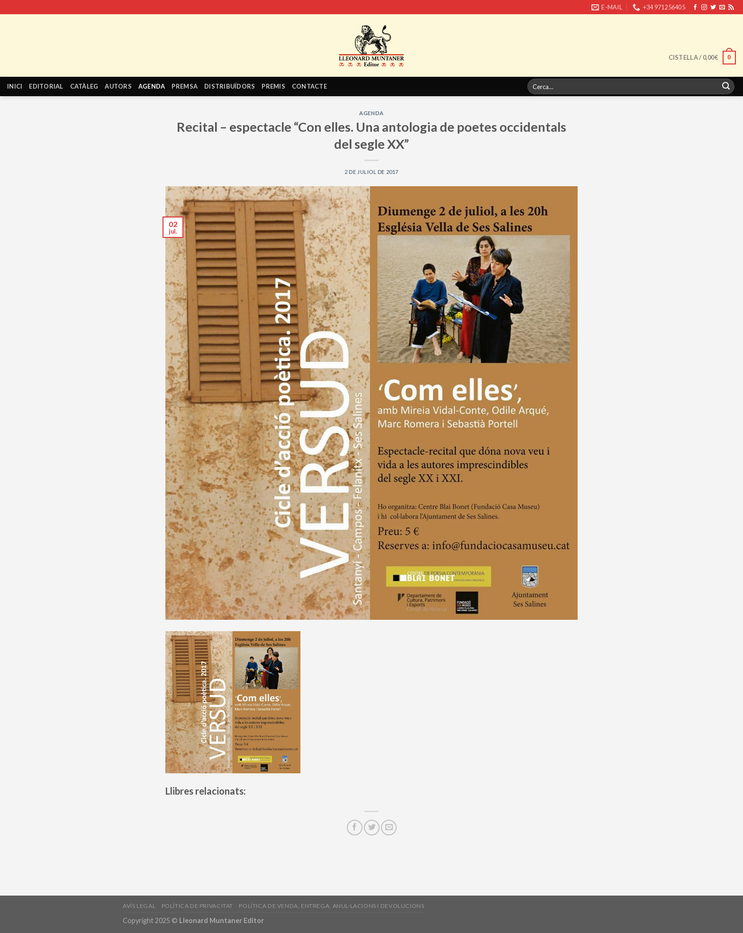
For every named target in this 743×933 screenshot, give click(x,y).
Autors (118, 86)
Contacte (309, 86)
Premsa (185, 86)
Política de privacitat (197, 905)
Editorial (46, 86)
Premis (273, 86)
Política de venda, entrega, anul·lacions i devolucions (331, 905)
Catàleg (84, 86)
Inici (14, 86)
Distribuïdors (229, 86)
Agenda (151, 86)
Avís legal (139, 905)
